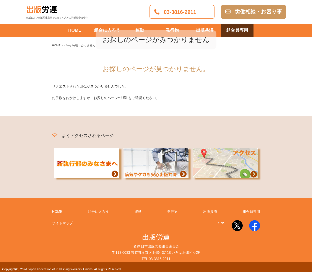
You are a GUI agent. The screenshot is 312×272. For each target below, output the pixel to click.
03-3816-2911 (175, 12)
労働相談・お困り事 (253, 12)
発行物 (172, 211)
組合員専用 (237, 30)
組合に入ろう (98, 211)
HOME (74, 30)
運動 (138, 211)
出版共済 (210, 211)
